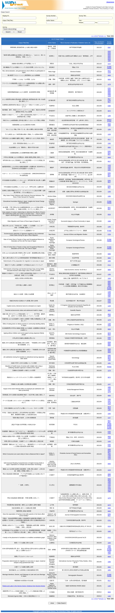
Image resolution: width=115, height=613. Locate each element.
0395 (109, 355)
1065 (109, 454)
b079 (109, 505)
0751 (109, 520)
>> (105, 36)
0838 (109, 436)
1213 (109, 63)
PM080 (109, 367)
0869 (109, 270)
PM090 (109, 68)
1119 (109, 72)
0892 (109, 147)
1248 (109, 96)
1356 (109, 196)
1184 (109, 586)
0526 (109, 214)
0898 (109, 254)
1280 (109, 491)
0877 (109, 452)
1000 (109, 61)
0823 (109, 314)
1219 (109, 470)
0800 (109, 56)
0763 (109, 301)
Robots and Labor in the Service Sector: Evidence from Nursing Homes (23, 586)
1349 (109, 404)
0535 (109, 479)
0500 (109, 51)
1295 (109, 226)
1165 (109, 485)
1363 (109, 143)
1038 (109, 278)
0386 (109, 106)
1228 (109, 488)
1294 (109, 129)
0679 (109, 333)
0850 (109, 57)
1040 (109, 543)
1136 (109, 167)
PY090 (109, 66)
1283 (109, 191)
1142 (109, 545)
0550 (109, 53)
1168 (109, 455)
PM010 (109, 119)
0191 (109, 151)
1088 (109, 387)
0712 (109, 265)
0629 (109, 480)
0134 (109, 526)
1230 (109, 134)
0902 (109, 344)
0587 (109, 47)
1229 (109, 293)
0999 (109, 94)
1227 (109, 384)
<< (92, 36)
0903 (109, 345)
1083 (109, 531)
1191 (109, 168)
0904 (109, 90)
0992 (109, 93)
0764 (109, 100)
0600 (109, 54)
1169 (109, 292)
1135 (109, 165)
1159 (109, 306)
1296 (109, 116)
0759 (109, 234)
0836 (109, 59)
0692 (109, 567)
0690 (109, 508)
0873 (109, 377)
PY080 (109, 230)
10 (102, 36)
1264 (109, 553)
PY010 (109, 121)
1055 (109, 570)
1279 (109, 84)
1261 (109, 363)
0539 (109, 342)
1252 (109, 170)
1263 (109, 552)
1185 (109, 316)
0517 (109, 99)
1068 (109, 221)
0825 (109, 592)
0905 (109, 91)
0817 (109, 102)
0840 (109, 451)
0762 (109, 299)
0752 (109, 88)
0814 (109, 71)
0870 (109, 111)
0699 (109, 449)
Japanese (110, 2)
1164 (109, 389)
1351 (109, 296)
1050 (109, 125)
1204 (109, 547)
